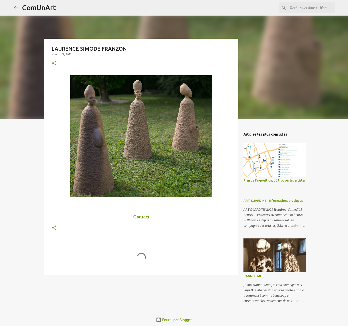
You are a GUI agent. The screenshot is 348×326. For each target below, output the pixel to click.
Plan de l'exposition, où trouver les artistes (274, 180)
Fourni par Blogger (174, 320)
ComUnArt (39, 8)
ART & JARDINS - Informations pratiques (273, 200)
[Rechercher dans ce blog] (311, 7)
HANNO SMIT (253, 276)
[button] (54, 63)
